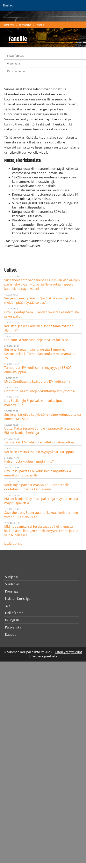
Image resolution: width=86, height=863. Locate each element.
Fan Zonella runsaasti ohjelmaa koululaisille (36, 340)
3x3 (7, 606)
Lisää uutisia (13, 543)
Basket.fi (9, 25)
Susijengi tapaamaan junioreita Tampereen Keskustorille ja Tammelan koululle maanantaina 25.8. (39, 353)
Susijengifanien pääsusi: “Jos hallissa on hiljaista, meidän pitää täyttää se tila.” (39, 300)
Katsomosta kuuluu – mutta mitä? (29, 461)
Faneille (40, 25)
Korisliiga (11, 591)
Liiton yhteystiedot (68, 652)
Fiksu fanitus (15, 55)
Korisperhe (24, 25)
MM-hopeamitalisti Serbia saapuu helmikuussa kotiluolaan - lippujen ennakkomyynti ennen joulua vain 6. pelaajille (41, 530)
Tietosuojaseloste (44, 656)
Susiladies (12, 584)
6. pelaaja (13, 63)
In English (12, 620)
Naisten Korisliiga (18, 598)
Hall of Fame (14, 613)
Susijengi (11, 577)
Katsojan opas (16, 71)
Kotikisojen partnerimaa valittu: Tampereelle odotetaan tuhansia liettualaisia (36, 487)
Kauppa (10, 634)
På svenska (13, 627)
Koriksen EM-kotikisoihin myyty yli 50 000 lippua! (39, 452)
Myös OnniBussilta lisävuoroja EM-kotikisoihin (37, 381)
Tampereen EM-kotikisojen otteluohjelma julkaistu (41, 442)
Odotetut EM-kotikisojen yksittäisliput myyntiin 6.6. (41, 391)
